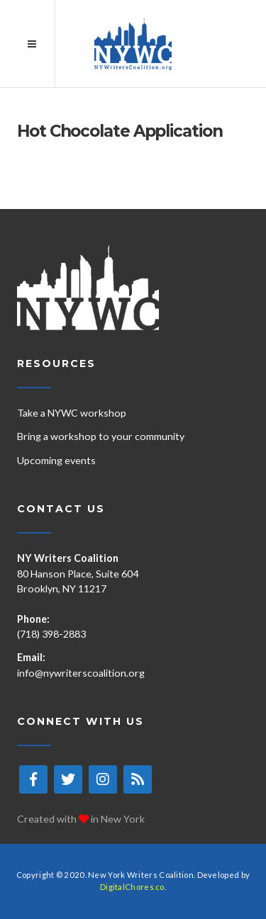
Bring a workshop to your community (100, 436)
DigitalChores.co (132, 886)
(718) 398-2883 (51, 634)
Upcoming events (56, 460)
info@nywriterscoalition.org (81, 673)
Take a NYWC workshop (71, 413)
